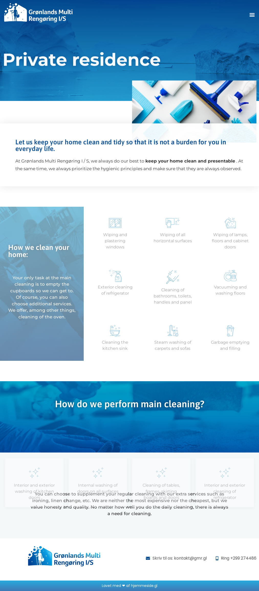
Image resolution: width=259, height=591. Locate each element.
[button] (252, 14)
